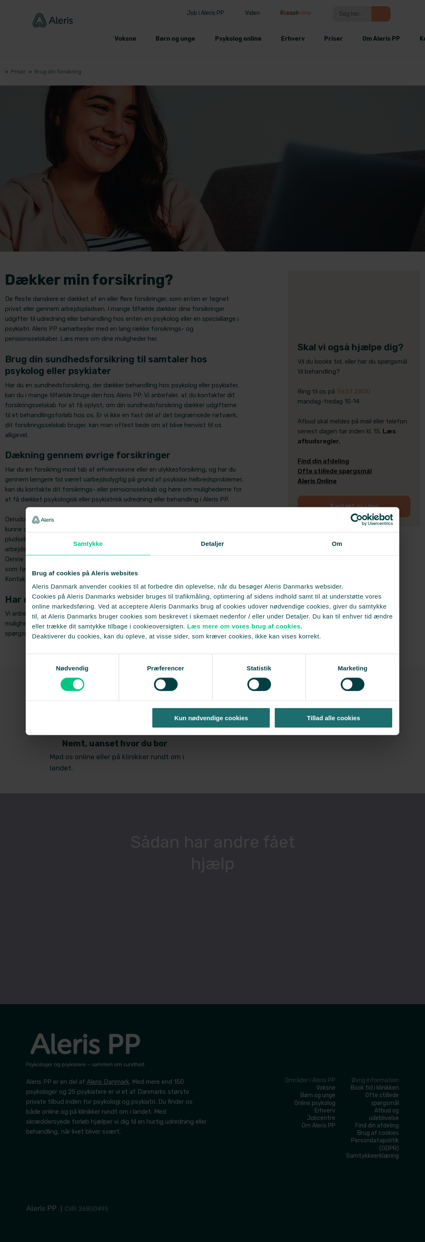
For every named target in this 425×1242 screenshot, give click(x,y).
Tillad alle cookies (333, 717)
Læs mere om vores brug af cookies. (245, 625)
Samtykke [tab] (88, 543)
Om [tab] (337, 543)
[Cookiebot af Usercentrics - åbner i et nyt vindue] (356, 519)
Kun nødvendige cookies (211, 717)
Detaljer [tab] (212, 543)
